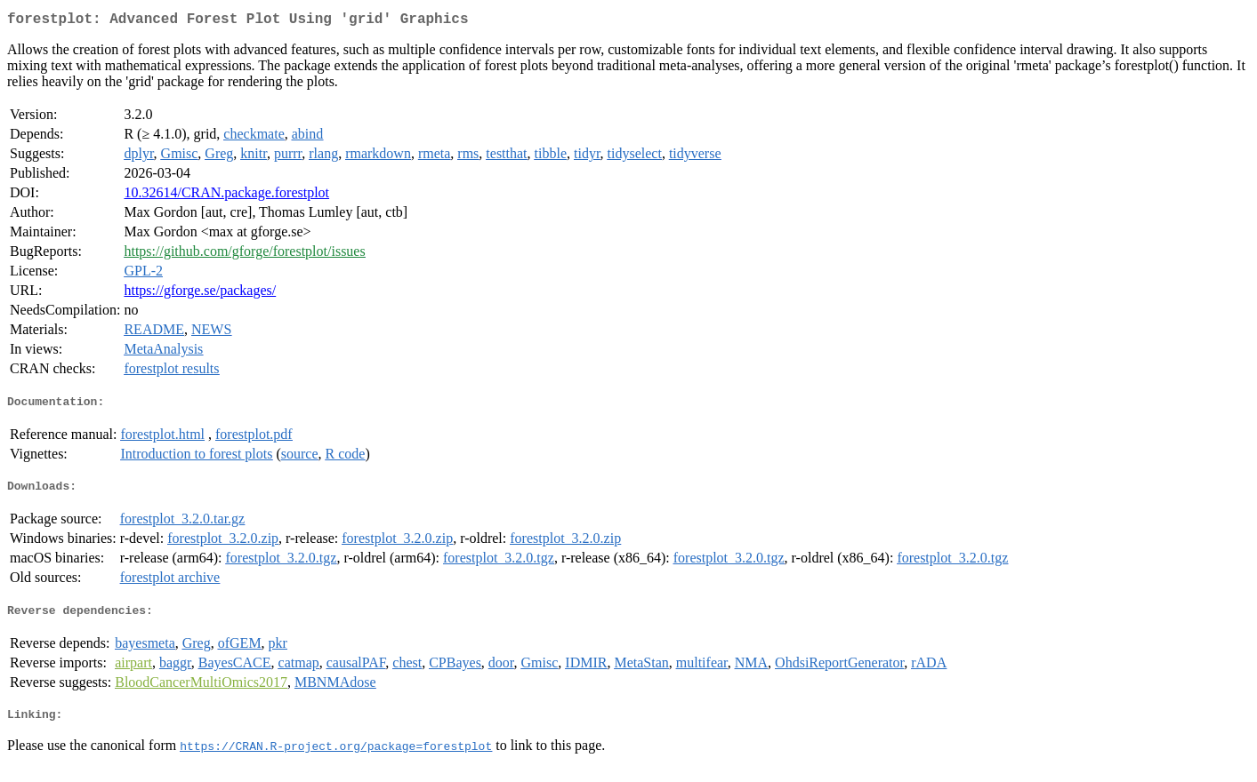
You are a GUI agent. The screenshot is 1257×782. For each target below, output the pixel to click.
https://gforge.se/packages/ (200, 293)
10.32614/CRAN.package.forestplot (226, 195)
